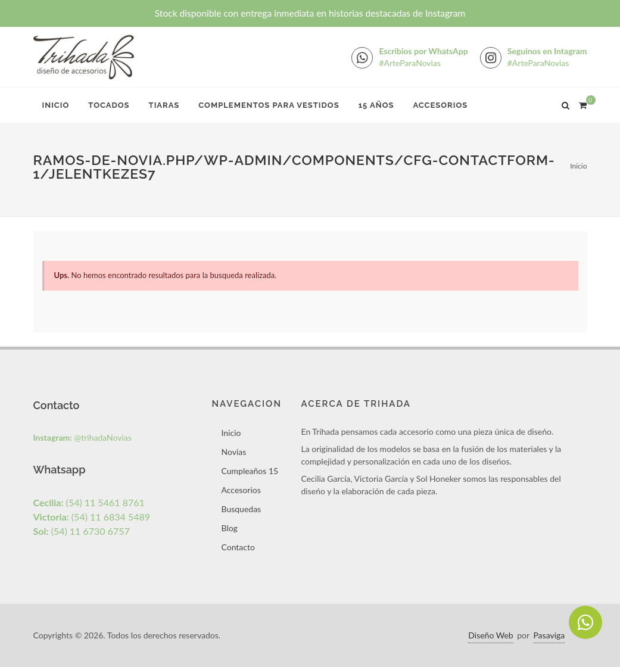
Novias (233, 452)
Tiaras (164, 105)
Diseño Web (490, 635)
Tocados (108, 105)
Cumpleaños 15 (249, 471)
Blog (229, 528)
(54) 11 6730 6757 (81, 531)
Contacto (237, 547)
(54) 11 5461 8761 (89, 502)
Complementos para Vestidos (268, 105)
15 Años (376, 105)
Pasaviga (549, 635)
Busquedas (241, 509)
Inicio (56, 105)
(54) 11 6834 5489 (92, 516)
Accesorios (440, 105)
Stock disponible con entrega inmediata (310, 13)
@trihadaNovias (82, 437)
